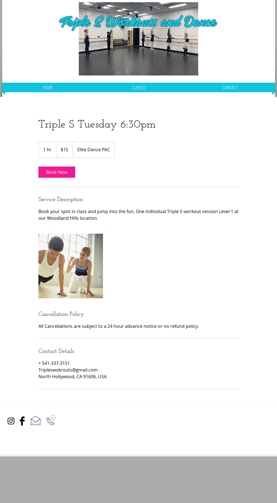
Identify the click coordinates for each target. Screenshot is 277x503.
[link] (56, 172)
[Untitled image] (70, 266)
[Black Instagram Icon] (11, 421)
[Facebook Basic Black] (22, 421)
